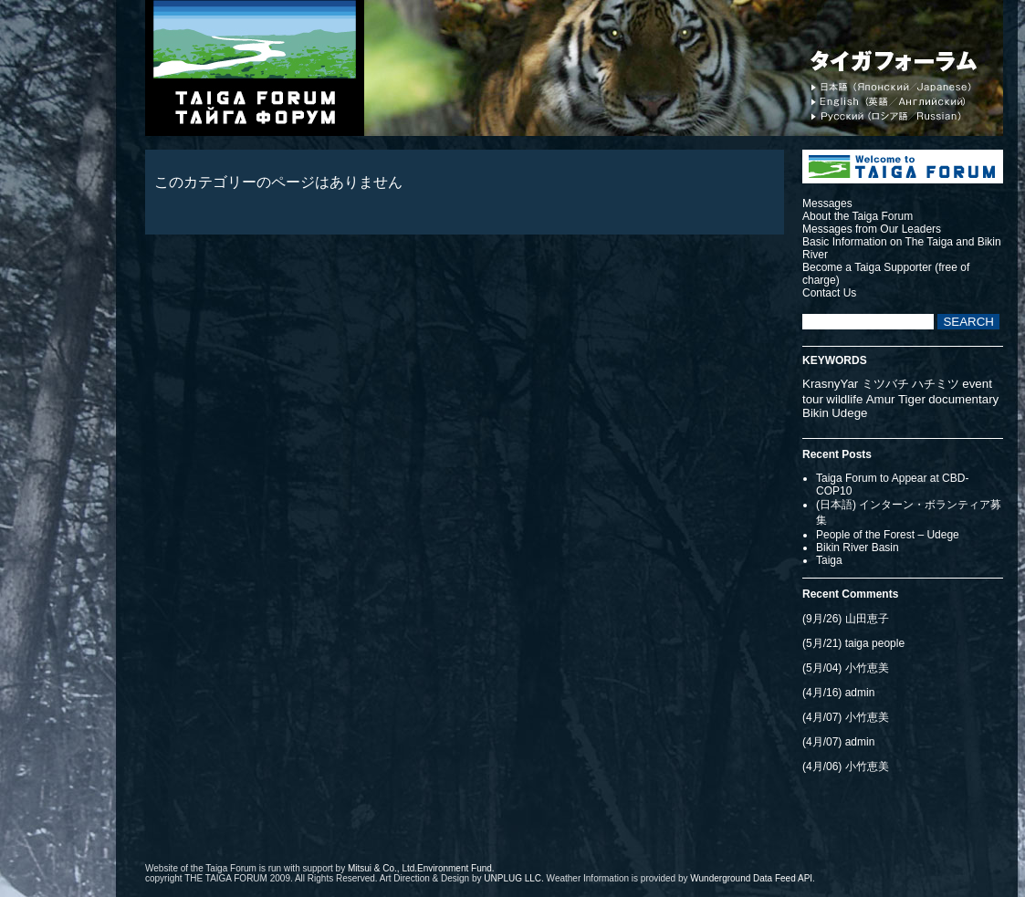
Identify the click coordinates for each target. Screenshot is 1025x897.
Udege (849, 413)
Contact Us (829, 293)
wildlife (844, 399)
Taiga (829, 560)
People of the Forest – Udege (887, 534)
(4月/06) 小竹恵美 (845, 766)
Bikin (815, 413)
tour (812, 399)
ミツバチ (885, 384)
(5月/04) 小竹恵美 (845, 668)
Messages (827, 203)
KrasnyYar (830, 384)
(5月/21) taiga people (853, 643)
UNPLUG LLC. (514, 878)
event (977, 384)
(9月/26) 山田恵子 (845, 618)
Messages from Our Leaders (871, 229)
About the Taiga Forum (857, 216)
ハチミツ (935, 384)
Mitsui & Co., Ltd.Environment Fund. (421, 868)
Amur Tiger (896, 399)
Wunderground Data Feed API (751, 878)
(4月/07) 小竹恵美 (845, 717)
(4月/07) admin (838, 741)
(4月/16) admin (838, 692)
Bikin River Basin (857, 547)
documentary (963, 399)
